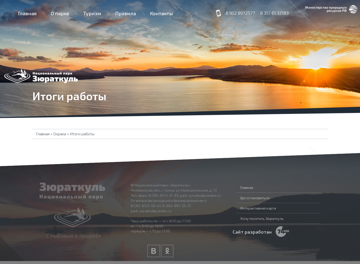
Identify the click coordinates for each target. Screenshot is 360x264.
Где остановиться (254, 197)
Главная (27, 13)
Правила (125, 13)
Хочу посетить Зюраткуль (262, 218)
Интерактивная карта (258, 208)
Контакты (161, 13)
